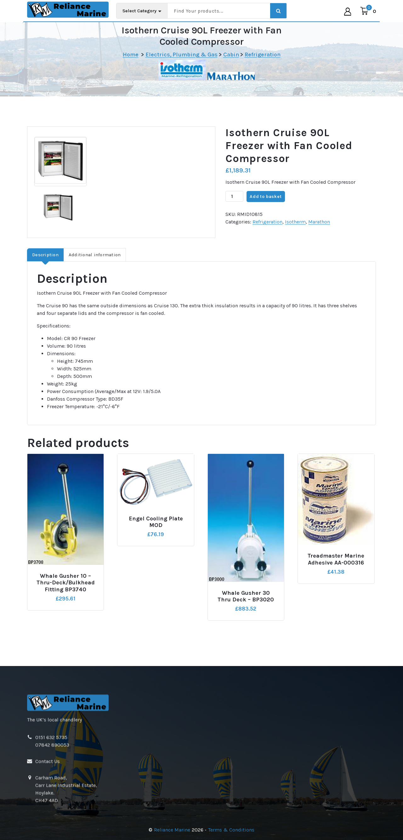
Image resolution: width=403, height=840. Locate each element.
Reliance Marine (172, 830)
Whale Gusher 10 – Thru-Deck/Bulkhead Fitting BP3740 (66, 595)
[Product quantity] (234, 209)
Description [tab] (45, 267)
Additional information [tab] (95, 267)
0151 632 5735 (51, 824)
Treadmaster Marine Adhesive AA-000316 (336, 572)
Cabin (231, 54)
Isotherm (295, 235)
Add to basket (265, 209)
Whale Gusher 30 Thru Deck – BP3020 (246, 609)
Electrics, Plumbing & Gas (181, 54)
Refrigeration (263, 54)
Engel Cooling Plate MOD (156, 535)
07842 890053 (52, 831)
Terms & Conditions (231, 830)
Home (131, 54)
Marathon (319, 235)
